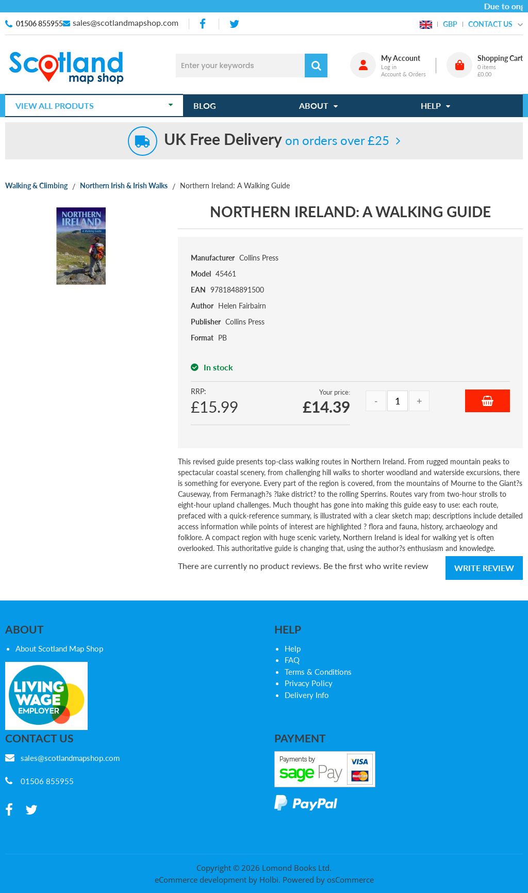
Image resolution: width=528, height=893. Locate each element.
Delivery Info (307, 695)
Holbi (268, 879)
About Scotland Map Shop (59, 648)
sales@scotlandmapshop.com (125, 22)
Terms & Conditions (318, 671)
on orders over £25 (276, 140)
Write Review (484, 568)
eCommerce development (200, 879)
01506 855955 (39, 23)
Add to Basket (487, 400)
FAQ (292, 659)
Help (293, 648)
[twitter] (234, 24)
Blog (204, 105)
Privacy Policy (309, 683)
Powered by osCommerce (328, 879)
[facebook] (204, 24)
